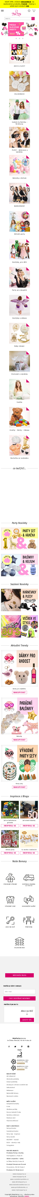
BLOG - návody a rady (13, 1142)
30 (30, 2)
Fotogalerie (10, 1145)
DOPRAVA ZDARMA (29, 877)
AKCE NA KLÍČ (10, 920)
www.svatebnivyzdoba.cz (19, 1179)
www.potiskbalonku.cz (19, 1187)
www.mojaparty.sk (19, 1176)
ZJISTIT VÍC (27, 1020)
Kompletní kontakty (13, 1103)
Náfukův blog (19, 975)
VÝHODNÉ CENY (10, 899)
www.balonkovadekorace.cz (19, 1184)
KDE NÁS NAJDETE (13, 1150)
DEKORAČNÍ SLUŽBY (29, 899)
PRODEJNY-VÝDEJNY (10, 877)
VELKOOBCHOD (19, 941)
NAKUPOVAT (20, 692)
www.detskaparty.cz (19, 1182)
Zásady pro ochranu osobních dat (17, 1084)
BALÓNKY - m (11, 1139)
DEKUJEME (25, 2)
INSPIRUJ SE (10, 826)
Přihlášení (29, 10)
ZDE (27, 6)
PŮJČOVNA (29, 920)
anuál (17, 1139)
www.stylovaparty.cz (19, 1190)
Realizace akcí (11, 1118)
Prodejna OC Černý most (15, 1170)
